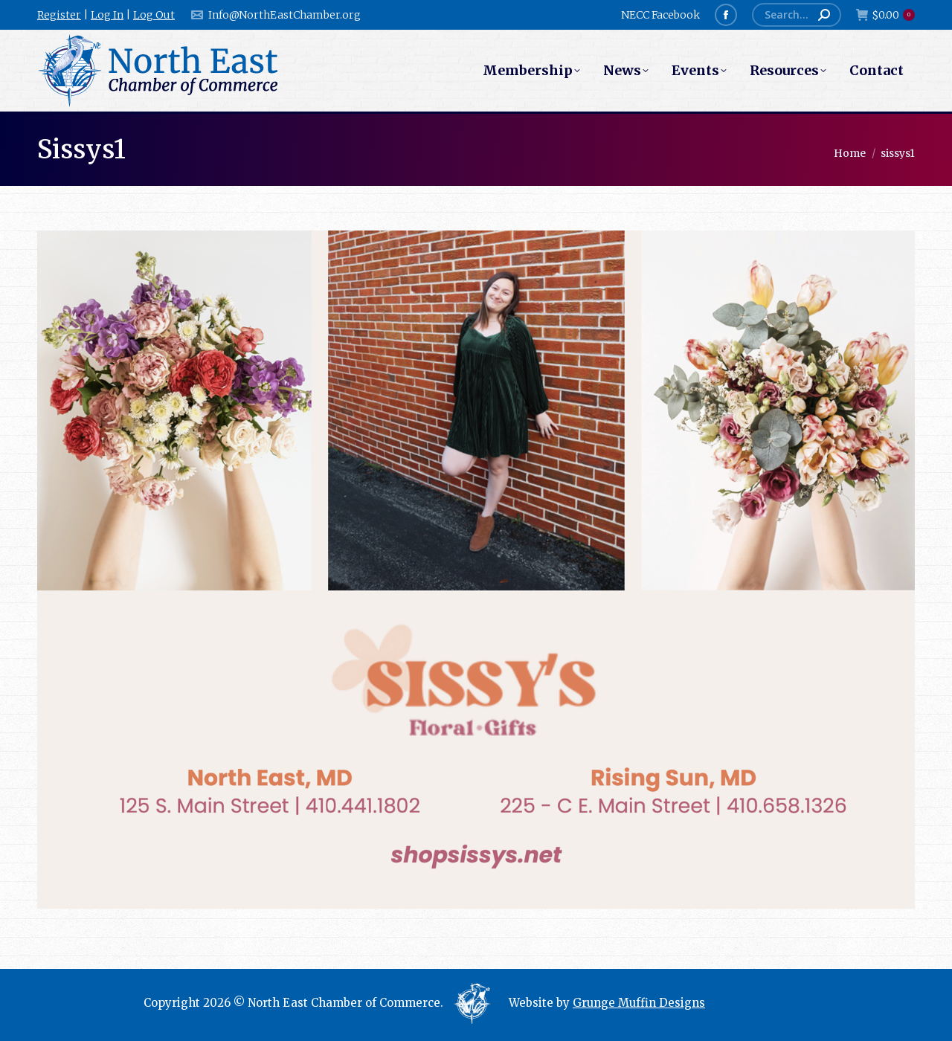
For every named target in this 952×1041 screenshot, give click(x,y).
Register (59, 15)
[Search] (796, 15)
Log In (107, 15)
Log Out (154, 15)
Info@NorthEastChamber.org (275, 14)
